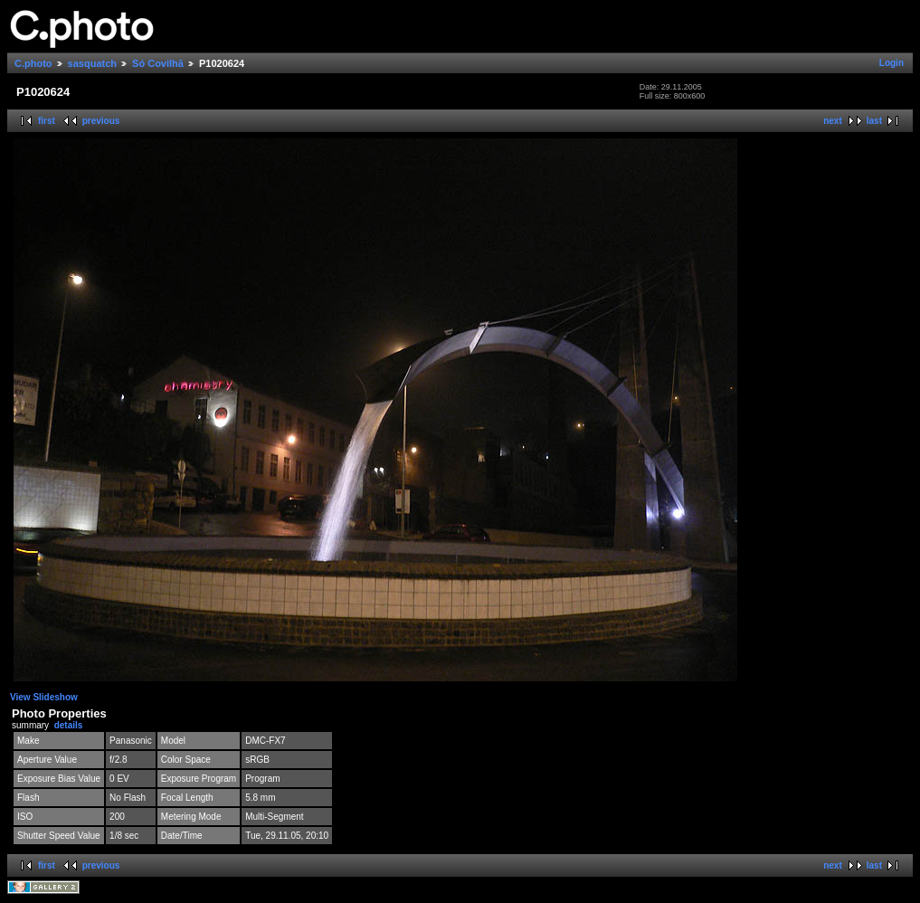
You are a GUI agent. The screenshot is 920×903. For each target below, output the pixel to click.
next (832, 121)
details (68, 725)
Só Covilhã (158, 63)
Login (891, 63)
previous (101, 121)
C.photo (33, 63)
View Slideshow (44, 697)
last (874, 121)
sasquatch (92, 63)
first (46, 121)
